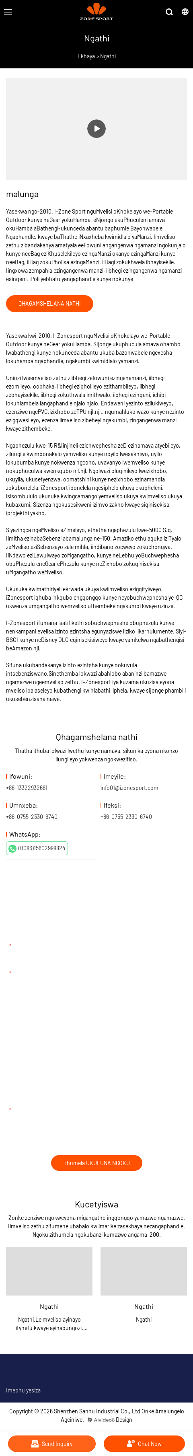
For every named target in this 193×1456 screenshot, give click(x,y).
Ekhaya (86, 56)
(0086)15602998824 (37, 849)
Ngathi (108, 56)
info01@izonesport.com (129, 787)
